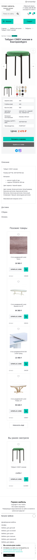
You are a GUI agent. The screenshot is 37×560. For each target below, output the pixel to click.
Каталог (8, 21)
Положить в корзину (18, 139)
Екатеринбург (31, 1)
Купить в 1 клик (18, 144)
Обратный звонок (29, 6)
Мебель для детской (8, 528)
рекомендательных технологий (12, 551)
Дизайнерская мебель (8, 522)
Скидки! (29, 21)
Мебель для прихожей (8, 539)
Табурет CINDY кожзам (18, 467)
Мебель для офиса (7, 542)
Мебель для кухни (7, 533)
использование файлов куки (12, 550)
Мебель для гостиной (8, 530)
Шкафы (3, 525)
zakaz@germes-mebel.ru (29, 9)
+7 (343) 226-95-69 (29, 8)
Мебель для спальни (8, 536)
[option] (18, 66)
